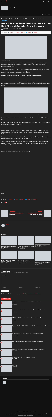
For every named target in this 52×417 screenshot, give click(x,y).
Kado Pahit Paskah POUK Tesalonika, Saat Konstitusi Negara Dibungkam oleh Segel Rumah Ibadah (27, 317)
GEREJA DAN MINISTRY (8, 413)
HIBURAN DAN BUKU (30, 413)
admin (6, 28)
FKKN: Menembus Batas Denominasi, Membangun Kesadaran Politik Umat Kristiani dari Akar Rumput (28, 309)
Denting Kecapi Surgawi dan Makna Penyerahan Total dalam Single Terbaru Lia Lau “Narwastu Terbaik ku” (29, 349)
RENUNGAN (40, 413)
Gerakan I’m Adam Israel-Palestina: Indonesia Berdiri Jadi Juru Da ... (24, 261)
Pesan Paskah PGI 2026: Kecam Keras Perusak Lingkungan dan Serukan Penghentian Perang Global (27, 333)
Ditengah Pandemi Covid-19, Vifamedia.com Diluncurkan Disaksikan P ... (8, 247)
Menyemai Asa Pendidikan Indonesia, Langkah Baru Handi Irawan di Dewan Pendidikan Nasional (27, 341)
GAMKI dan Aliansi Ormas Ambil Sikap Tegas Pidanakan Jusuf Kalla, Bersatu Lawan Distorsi (26, 301)
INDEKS (45, 413)
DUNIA (20, 413)
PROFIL (24, 413)
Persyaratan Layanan (22, 414)
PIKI (6, 202)
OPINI (36, 413)
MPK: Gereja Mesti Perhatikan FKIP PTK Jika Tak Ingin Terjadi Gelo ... (26, 247)
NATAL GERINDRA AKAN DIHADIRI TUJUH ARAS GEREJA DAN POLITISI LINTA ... (42, 245)
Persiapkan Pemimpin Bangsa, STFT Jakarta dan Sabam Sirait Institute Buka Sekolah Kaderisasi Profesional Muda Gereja (31, 325)
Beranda (2, 18)
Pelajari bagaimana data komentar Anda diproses (32, 293)
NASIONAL (7, 18)
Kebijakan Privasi (30, 414)
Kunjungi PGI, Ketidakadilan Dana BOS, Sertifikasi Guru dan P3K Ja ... (8, 261)
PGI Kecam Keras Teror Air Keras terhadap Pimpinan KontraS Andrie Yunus (24, 357)
